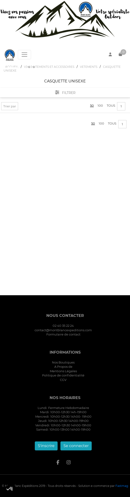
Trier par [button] (9, 106)
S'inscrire (46, 446)
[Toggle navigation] (24, 54)
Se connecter (76, 446)
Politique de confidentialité (63, 375)
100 (100, 105)
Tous (111, 105)
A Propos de (63, 366)
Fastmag (121, 486)
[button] (10, 489)
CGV (63, 380)
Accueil (11, 67)
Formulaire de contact (63, 334)
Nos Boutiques (63, 362)
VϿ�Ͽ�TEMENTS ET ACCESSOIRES (49, 67)
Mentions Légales (63, 371)
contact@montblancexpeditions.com (63, 330)
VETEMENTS (88, 67)
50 (92, 105)
